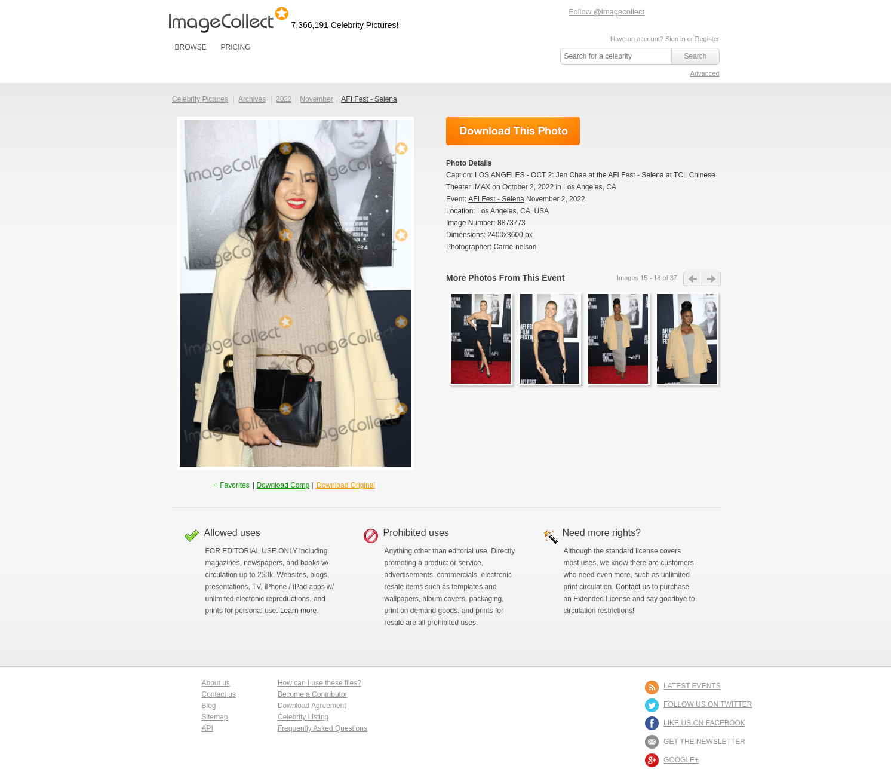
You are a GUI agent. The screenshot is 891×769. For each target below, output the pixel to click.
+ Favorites (232, 485)
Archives (252, 99)
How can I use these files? (319, 683)
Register (707, 38)
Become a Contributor (313, 694)
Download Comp (282, 485)
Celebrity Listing (303, 717)
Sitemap (215, 717)
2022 (284, 99)
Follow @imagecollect (607, 11)
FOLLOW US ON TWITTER (707, 704)
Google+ (681, 760)
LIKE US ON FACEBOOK (704, 723)
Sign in (675, 38)
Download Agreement (312, 705)
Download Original (346, 485)
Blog (209, 705)
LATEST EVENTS (692, 686)
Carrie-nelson (514, 247)
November (316, 99)
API (207, 728)
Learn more (298, 610)
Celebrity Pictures (200, 99)
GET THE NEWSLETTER (704, 741)
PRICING (235, 47)
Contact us (633, 587)
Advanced (705, 73)
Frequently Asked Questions (322, 728)
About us (216, 683)
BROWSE (191, 47)
